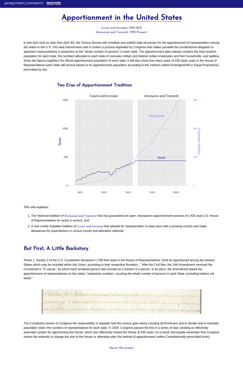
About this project (121, 348)
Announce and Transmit (80, 216)
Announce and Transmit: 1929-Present (121, 32)
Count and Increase (90, 226)
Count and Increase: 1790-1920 (121, 28)
